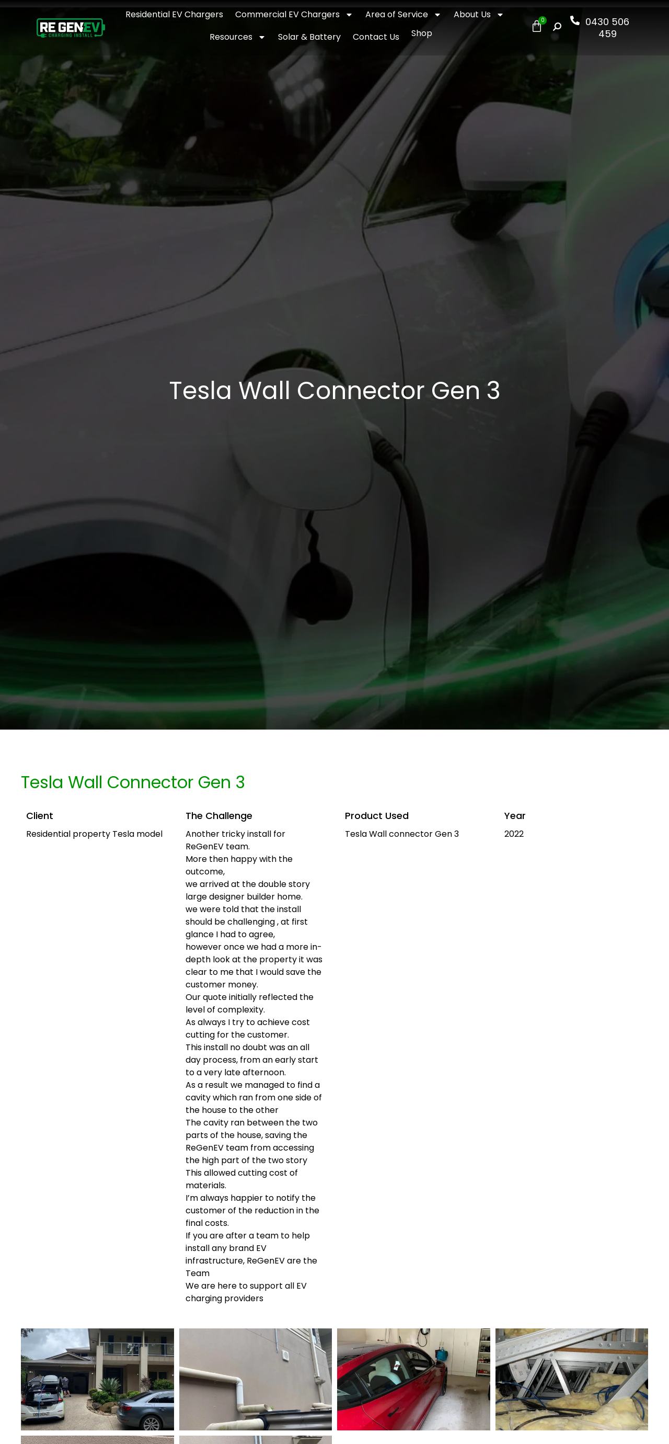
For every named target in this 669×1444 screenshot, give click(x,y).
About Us (479, 14)
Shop (421, 33)
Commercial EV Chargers (294, 14)
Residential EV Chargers (174, 14)
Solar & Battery (309, 37)
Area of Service (403, 14)
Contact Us (376, 37)
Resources (238, 37)
